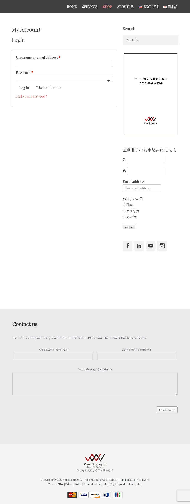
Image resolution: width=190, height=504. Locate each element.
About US (125, 6)
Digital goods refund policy (126, 484)
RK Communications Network (132, 479)
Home (72, 6)
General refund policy (96, 484)
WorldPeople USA (72, 479)
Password (24, 72)
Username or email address (38, 57)
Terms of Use (55, 484)
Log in (24, 88)
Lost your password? (31, 96)
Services (89, 6)
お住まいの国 (133, 199)
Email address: (134, 181)
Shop (107, 6)
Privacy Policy (73, 484)
